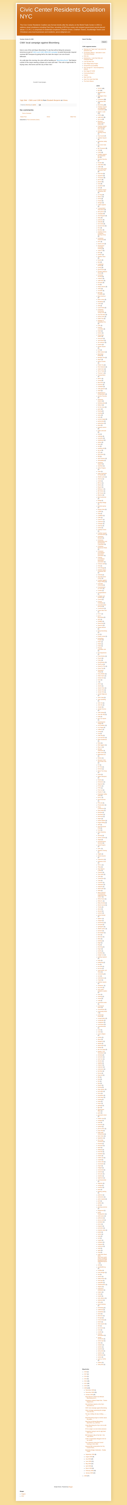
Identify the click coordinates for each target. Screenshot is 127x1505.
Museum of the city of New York (102, 760)
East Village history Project (91, 63)
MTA (99, 252)
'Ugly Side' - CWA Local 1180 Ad (31, 100)
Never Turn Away (102, 771)
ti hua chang (101, 1319)
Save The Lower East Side (91, 79)
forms (99, 1093)
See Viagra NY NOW (89, 71)
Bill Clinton (100, 491)
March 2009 (89, 1468)
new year (100, 1174)
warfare (100, 1347)
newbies (100, 1176)
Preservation (101, 805)
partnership (101, 421)
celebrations (101, 978)
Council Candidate (100, 602)
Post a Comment (26, 113)
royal (99, 1252)
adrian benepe (101, 915)
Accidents (100, 186)
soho (99, 183)
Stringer (100, 202)
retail (99, 1248)
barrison (100, 930)
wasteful (100, 1349)
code (99, 1000)
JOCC (99, 684)
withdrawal (100, 1355)
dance (99, 1039)
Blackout (100, 495)
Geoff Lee (100, 664)
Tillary (99, 867)
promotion (100, 1228)
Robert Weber (101, 820)
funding (100, 1099)
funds (99, 1101)
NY (99, 765)
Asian (99, 471)
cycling (100, 267)
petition (100, 1203)
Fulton (99, 660)
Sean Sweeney (102, 832)
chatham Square (102, 138)
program (100, 1226)
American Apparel (100, 463)
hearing (100, 411)
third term (100, 1315)
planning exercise (102, 1207)
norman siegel (101, 419)
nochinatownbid (102, 1180)
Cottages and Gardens (101, 596)
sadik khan (100, 280)
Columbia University (100, 584)
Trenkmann (101, 878)
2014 (85, 1376)
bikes (99, 938)
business (100, 384)
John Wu (100, 705)
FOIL (99, 325)
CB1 (99, 187)
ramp (99, 1236)
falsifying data (101, 403)
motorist (100, 1172)
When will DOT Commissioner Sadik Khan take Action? (102, 895)
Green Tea (100, 668)
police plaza (101, 1216)
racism (99, 1234)
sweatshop (100, 1311)
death (99, 390)
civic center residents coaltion (102, 990)
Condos (100, 590)
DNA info (86, 56)
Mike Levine (101, 752)
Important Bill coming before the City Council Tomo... (94, 1447)
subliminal (100, 1309)
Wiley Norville (101, 903)
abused (100, 911)
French (100, 658)
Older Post (73, 116)
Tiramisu (100, 872)
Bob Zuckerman (102, 497)
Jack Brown (101, 340)
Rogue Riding (101, 822)
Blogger (71, 1487)
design (99, 1047)
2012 (85, 1381)
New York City (87, 77)
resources (100, 1246)
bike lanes (100, 382)
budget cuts (101, 955)
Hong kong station (101, 335)
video (99, 1343)
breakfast (100, 953)
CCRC (99, 115)
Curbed (86, 75)
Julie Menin (101, 164)
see (99, 1274)
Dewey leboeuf (102, 627)
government (101, 269)
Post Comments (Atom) (33, 119)
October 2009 (89, 1394)
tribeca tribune (101, 286)
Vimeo (65, 100)
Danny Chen (101, 316)
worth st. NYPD (102, 1359)
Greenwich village (100, 671)
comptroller (101, 1020)
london (99, 1155)
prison (99, 1224)
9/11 (99, 228)
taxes (99, 444)
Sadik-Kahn (101, 369)
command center (102, 1002)
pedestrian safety (102, 141)
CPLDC (100, 88)
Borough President (100, 293)
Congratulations (102, 592)
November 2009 (90, 1392)
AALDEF (100, 290)
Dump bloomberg (102, 631)
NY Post (100, 767)
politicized (100, 1218)
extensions (100, 1069)
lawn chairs (101, 1136)
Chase (99, 527)
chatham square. (102, 982)
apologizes (100, 926)
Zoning (100, 380)
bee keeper (101, 932)
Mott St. (100, 196)
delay (99, 217)
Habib (99, 331)
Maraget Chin (101, 357)
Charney (100, 525)
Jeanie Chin (101, 690)
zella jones (100, 1364)
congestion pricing (101, 264)
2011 (85, 1383)
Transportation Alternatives (101, 209)
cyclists (100, 1037)
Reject (99, 818)
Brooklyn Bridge (102, 502)
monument (100, 1170)
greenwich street (102, 1115)
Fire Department (102, 652)
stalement (100, 1300)
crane (99, 1032)
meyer (99, 1166)
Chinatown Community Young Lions (101, 311)
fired (99, 1079)
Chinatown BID (102, 101)
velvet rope (101, 1341)
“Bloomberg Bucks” (62, 60)
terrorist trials (101, 226)
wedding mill (101, 448)
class (99, 994)
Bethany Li (100, 489)
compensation (101, 1018)
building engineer (102, 957)
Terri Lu (100, 865)
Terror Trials (101, 371)
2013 (85, 1378)
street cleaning (102, 1304)
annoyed (100, 924)
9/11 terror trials (102, 145)
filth (99, 1077)
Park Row (100, 173)
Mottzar (100, 758)
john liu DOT (101, 1128)
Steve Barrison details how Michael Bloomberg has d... (94, 1397)
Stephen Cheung (102, 850)
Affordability (101, 460)
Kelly (99, 716)
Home (48, 116)
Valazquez (100, 884)
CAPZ (99, 303)
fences (99, 1073)
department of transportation (101, 393)
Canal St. (100, 519)
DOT (99, 241)
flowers (100, 1085)
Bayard (100, 487)
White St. (100, 901)
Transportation (101, 375)
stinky (99, 1302)
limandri (100, 1143)
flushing (100, 1087)
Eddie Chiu (101, 318)
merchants (100, 1164)
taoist (99, 1313)
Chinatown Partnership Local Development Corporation (102, 542)
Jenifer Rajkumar (102, 694)
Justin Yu (100, 250)
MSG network (101, 352)
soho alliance (101, 1298)
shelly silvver (101, 1278)
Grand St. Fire (101, 666)
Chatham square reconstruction (102, 533)
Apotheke (100, 466)
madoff (99, 1159)
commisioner (101, 1009)
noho (99, 417)
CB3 (99, 150)
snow (99, 1294)
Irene (99, 680)
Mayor (99, 359)
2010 (85, 1385)
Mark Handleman (102, 739)
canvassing (101, 974)
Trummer (100, 882)
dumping (100, 1055)
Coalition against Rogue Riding (102, 581)
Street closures (102, 856)
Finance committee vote (102, 648)
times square (101, 1324)
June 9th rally (101, 714)
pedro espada (101, 1199)
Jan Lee (100, 119)
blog (99, 944)
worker (99, 1357)
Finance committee (100, 328)
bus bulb (100, 966)
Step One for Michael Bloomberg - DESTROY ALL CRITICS (94, 1422)
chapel (99, 980)
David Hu (100, 625)
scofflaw (100, 1270)
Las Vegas (100, 727)
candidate (100, 386)
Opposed (100, 784)
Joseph (100, 707)
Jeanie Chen (101, 688)
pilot (99, 1205)
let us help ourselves (100, 1140)
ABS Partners (101, 458)
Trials (99, 880)
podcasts (100, 220)
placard (100, 181)
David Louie (101, 243)
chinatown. (100, 985)
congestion (101, 1022)
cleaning (100, 996)
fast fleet (100, 1071)
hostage (100, 1120)
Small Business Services (102, 842)
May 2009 (88, 1463)
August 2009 (89, 1456)
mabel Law (101, 1157)
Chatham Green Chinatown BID (102, 190)
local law (100, 1151)
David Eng (100, 623)
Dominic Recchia (102, 159)
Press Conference (101, 807)
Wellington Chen (102, 96)
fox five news (101, 407)
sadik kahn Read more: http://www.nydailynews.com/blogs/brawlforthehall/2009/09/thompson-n (102, 1259)
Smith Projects (101, 845)
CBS (99, 513)
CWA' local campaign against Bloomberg (96, 1408)
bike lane (100, 936)
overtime (100, 1187)
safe (99, 1265)
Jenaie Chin (101, 692)
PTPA (99, 788)
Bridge (99, 500)
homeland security (100, 275)
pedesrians (101, 1197)
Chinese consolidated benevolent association (101, 559)
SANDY (100, 254)
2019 (85, 1372)
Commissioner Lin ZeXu (101, 587)
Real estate (101, 810)
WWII (99, 890)
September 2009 (90, 1454)
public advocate (102, 430)
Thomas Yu (101, 373)
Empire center (101, 636)
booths (99, 951)
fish (99, 1081)
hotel (99, 1122)
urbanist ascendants (101, 1334)
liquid (99, 1147)
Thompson (100, 177)
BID (99, 90)
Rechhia (100, 812)
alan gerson (101, 211)
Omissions (100, 782)
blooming (100, 947)
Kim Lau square (102, 718)
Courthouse (101, 608)
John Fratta (101, 697)
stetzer (99, 442)
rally (99, 434)
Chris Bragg (101, 568)
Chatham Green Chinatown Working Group (102, 233)
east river (100, 1059)
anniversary (101, 922)
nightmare (100, 1178)
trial (99, 284)
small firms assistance (100, 1289)
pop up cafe (101, 1220)
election (100, 1061)
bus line (100, 968)
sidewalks (100, 1282)
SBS (99, 824)
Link (99, 733)
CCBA (99, 152)
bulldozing (100, 962)
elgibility (100, 1063)
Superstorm (101, 859)
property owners (102, 427)
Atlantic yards (101, 477)
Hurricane (100, 338)
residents (100, 1242)
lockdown (100, 1153)
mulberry (100, 278)
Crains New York (102, 610)
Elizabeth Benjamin (53, 100)
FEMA (99, 644)
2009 (85, 1388)
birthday (100, 941)
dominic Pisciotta (102, 396)
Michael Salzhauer (100, 749)
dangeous (100, 1041)
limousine (100, 1145)
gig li (99, 1107)
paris (99, 1189)
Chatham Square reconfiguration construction (102, 108)
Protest (100, 200)
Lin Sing (100, 194)
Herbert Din (101, 678)
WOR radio (101, 888)
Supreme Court (102, 861)
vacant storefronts (100, 1338)
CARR (99, 511)
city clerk (100, 987)
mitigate (100, 1167)
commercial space (101, 1006)
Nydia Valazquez (102, 776)
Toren (99, 876)
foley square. (101, 1089)
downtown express (100, 400)
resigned (100, 1244)
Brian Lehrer (101, 299)
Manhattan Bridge (100, 354)
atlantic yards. (101, 928)
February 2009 (90, 1470)
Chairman (100, 521)
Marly (99, 743)
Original (23, 1494)
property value (101, 1230)
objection (100, 1183)
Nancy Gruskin (102, 361)
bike (99, 262)
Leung (99, 731)
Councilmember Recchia (102, 605)
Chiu (99, 566)
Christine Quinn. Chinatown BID (102, 570)
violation (100, 1345)
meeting (100, 413)
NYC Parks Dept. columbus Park (102, 169)
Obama (100, 780)
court (99, 1030)
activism (100, 913)
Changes (100, 523)
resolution (100, 438)
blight (99, 943)
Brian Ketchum (102, 296)
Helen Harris (101, 676)
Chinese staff (101, 563)
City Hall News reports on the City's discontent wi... (94, 1404)
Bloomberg (101, 105)
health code (101, 1118)
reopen (100, 1240)
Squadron (100, 175)
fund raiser (100, 1097)
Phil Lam (100, 803)
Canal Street (101, 307)
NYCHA (100, 769)
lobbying (100, 1149)
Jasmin (100, 686)
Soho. (99, 848)
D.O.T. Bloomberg (101, 616)
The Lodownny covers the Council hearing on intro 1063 (94, 1443)
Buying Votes (101, 509)
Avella (99, 481)
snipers (100, 1292)
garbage (100, 1105)
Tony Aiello (100, 874)
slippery (100, 1286)
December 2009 (90, 1390)
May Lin (100, 747)
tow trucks (100, 1328)
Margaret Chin (101, 92)
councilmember (102, 1026)
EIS (99, 634)
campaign (100, 213)
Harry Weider (101, 674)
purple (99, 1232)
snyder (99, 1296)
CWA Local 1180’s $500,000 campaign (45, 52)
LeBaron (100, 729)
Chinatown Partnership (101, 239)
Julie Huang (101, 712)
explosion (100, 1067)
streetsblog (101, 1307)
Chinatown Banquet (100, 537)
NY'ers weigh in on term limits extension (95, 1429)
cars (99, 976)
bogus (99, 949)
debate (100, 1043)
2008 (85, 1476)
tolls (99, 1326)
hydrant (100, 1126)
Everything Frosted (100, 639)
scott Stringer (101, 1272)
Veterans (100, 886)
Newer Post (23, 116)
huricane (100, 1124)
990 (99, 456)
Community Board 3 (89, 73)
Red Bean (100, 814)
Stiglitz (99, 854)
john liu (100, 179)
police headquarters (101, 1213)
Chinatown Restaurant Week (102, 547)
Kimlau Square (102, 346)
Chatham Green (102, 529)
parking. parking (102, 1191)
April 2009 (88, 1466)
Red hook (100, 816)
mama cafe (101, 1161)
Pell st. (99, 797)
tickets (99, 1322)
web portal (100, 1351)
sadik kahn (100, 117)
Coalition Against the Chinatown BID (102, 156)
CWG (99, 517)
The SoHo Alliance (89, 81)
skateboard (101, 440)
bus (99, 964)
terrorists (100, 282)
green (99, 409)
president (100, 1222)
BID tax (100, 483)
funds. (99, 1103)
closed (99, 998)
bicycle (100, 260)
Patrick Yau (101, 365)
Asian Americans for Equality (102, 474)
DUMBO (100, 621)
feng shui (100, 1075)
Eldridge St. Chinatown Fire (102, 321)
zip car (99, 450)
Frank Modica (101, 656)
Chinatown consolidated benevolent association (101, 553)
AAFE (99, 288)
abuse (99, 909)
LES (99, 350)
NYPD (99, 198)
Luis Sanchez (101, 737)
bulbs (99, 960)
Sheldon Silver (101, 256)
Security (100, 835)
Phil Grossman (102, 799)
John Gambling (102, 699)
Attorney (100, 479)
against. (100, 918)
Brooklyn (100, 230)
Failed (99, 646)
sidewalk (100, 221)
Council (100, 599)
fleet (99, 1083)
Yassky (100, 907)
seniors (100, 1276)
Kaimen (100, 344)
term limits (100, 223)
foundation (100, 1095)
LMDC (99, 166)
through (100, 1317)
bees (99, 934)
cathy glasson (101, 388)
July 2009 (88, 1459)
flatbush (100, 405)
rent (99, 1238)
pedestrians (101, 423)
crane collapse (101, 1034)
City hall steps (101, 314)
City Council (101, 136)
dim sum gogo (101, 1049)
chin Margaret (101, 215)
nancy (99, 415)
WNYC (100, 378)
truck (99, 1330)
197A (99, 452)
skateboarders (101, 1284)
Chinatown (100, 99)
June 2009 (88, 1461)
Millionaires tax (102, 754)
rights (99, 1250)
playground (101, 1210)
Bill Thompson (101, 148)
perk (99, 1201)
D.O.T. (99, 614)
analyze (100, 920)
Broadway (100, 301)
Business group (102, 506)
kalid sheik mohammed (101, 1133)
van (99, 446)
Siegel (99, 839)
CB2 (99, 305)
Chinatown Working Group (102, 131)
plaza (99, 425)
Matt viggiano (101, 745)
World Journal (101, 905)
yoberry (100, 1362)
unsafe (99, 1332)
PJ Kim (100, 786)
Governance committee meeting (101, 247)
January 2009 (89, 1473)
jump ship (100, 1130)
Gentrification (101, 662)
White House (101, 899)
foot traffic (100, 1091)
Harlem (100, 333)
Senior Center (101, 837)
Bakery (100, 485)
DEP (99, 619)
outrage (100, 1185)
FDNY (99, 641)
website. (100, 1353)
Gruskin (100, 162)
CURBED (100, 515)
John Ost (100, 703)
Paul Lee (100, 790)
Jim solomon (101, 342)
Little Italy (100, 735)
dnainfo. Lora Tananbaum (101, 1052)
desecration (101, 1045)
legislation (100, 1138)
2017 (85, 1374)
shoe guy (100, 1280)
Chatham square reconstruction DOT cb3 (102, 128)
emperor (100, 1065)
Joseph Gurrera (102, 709)
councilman (101, 1024)
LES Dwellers (101, 725)
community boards (101, 1015)
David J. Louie (101, 112)
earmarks (100, 1057)
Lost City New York (89, 61)
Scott (99, 830)
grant (99, 1113)
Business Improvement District (101, 123)
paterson (100, 1195)
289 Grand (100, 454)
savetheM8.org (102, 1267)
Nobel (99, 774)
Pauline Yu (100, 792)
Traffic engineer (102, 204)
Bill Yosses (100, 493)
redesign (100, 436)
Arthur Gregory (102, 468)
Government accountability (91, 65)
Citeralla (100, 574)
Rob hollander (101, 367)
